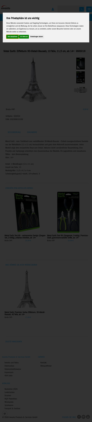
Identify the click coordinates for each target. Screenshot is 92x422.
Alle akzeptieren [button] (12, 37)
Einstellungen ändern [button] (36, 37)
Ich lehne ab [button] (24, 37)
